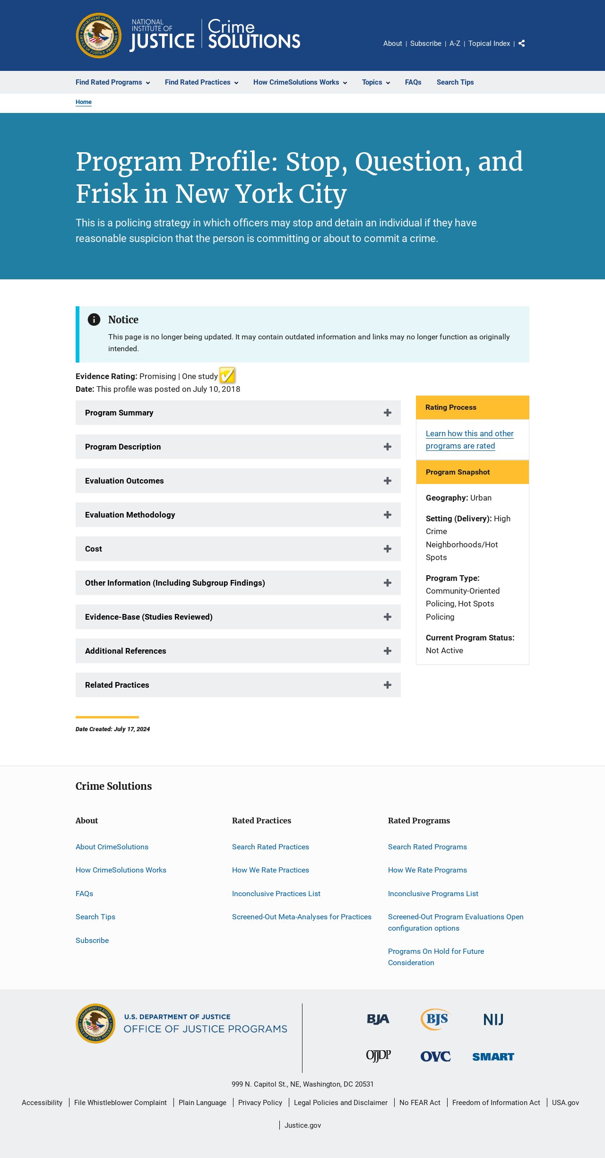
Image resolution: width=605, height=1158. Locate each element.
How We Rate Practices (270, 869)
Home (84, 101)
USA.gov (565, 1102)
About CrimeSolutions (112, 846)
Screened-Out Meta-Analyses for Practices (302, 916)
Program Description (123, 446)
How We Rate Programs (427, 869)
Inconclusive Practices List (276, 893)
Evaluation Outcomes (124, 480)
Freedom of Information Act (496, 1102)
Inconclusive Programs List (433, 893)
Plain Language (202, 1102)
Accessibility (42, 1102)
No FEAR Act (420, 1102)
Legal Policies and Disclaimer (341, 1102)
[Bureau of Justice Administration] (378, 1027)
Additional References (125, 651)
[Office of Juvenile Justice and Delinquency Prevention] (378, 1064)
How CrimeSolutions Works (121, 869)
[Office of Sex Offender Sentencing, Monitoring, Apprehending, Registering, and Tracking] (493, 1062)
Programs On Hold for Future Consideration (436, 957)
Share (529, 50)
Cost (93, 548)
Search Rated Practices (270, 846)
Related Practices (117, 685)
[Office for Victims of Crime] (436, 1063)
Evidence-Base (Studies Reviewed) (149, 617)
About (392, 43)
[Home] (215, 35)
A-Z (454, 43)
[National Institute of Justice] (493, 1027)
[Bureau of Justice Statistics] (436, 1032)
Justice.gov (303, 1125)
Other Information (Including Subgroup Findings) (175, 583)
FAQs (84, 893)
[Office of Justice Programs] (99, 35)
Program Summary (119, 412)
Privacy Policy (260, 1102)
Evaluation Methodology (130, 514)
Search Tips (95, 916)
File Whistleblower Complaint (120, 1102)
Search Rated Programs (427, 846)
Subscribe (425, 43)
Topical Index (489, 43)
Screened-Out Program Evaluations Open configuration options (456, 922)
